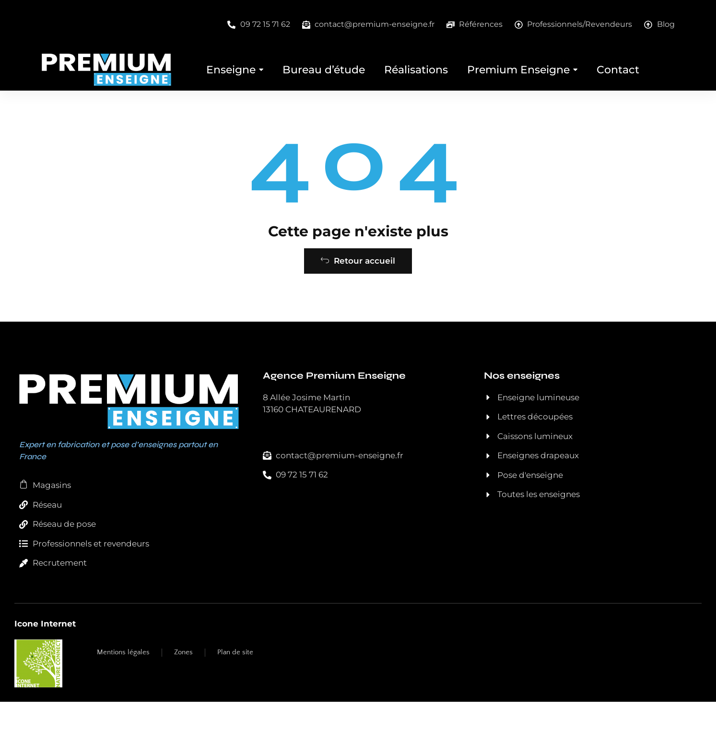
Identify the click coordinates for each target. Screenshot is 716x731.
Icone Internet (45, 652)
